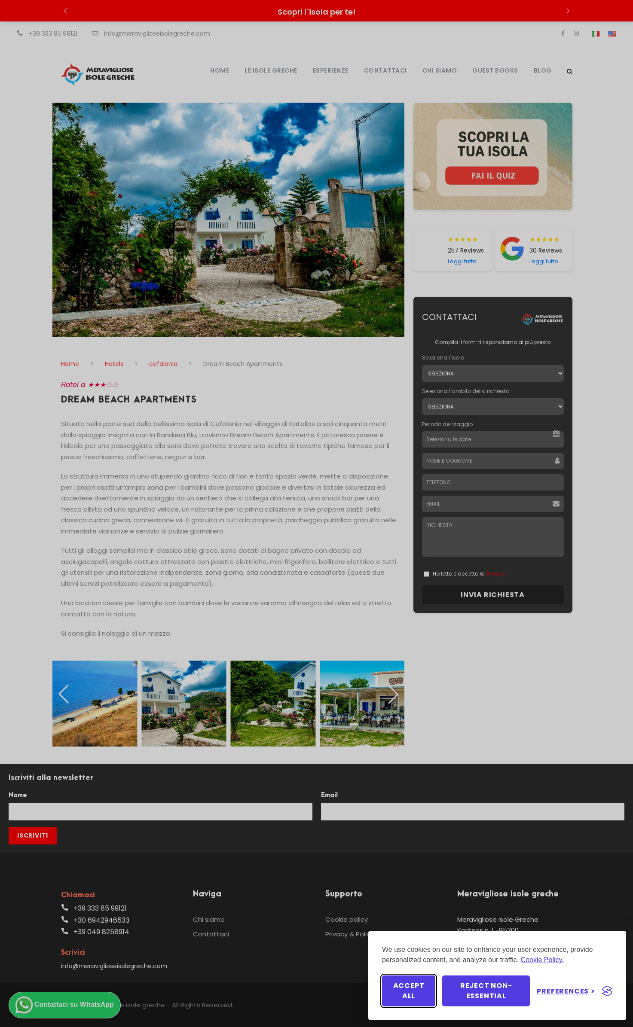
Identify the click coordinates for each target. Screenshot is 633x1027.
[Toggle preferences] (566, 991)
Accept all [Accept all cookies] (409, 991)
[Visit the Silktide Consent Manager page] (607, 991)
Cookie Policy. (542, 959)
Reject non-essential (486, 991)
